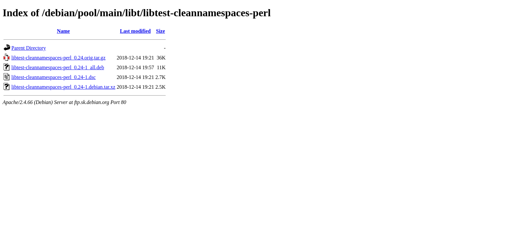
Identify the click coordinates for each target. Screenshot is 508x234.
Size (160, 31)
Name (63, 31)
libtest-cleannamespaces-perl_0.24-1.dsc (53, 77)
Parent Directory (28, 48)
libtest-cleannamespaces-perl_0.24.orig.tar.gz (58, 57)
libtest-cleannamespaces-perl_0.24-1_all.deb (57, 67)
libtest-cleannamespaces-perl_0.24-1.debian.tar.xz (63, 87)
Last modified (135, 31)
